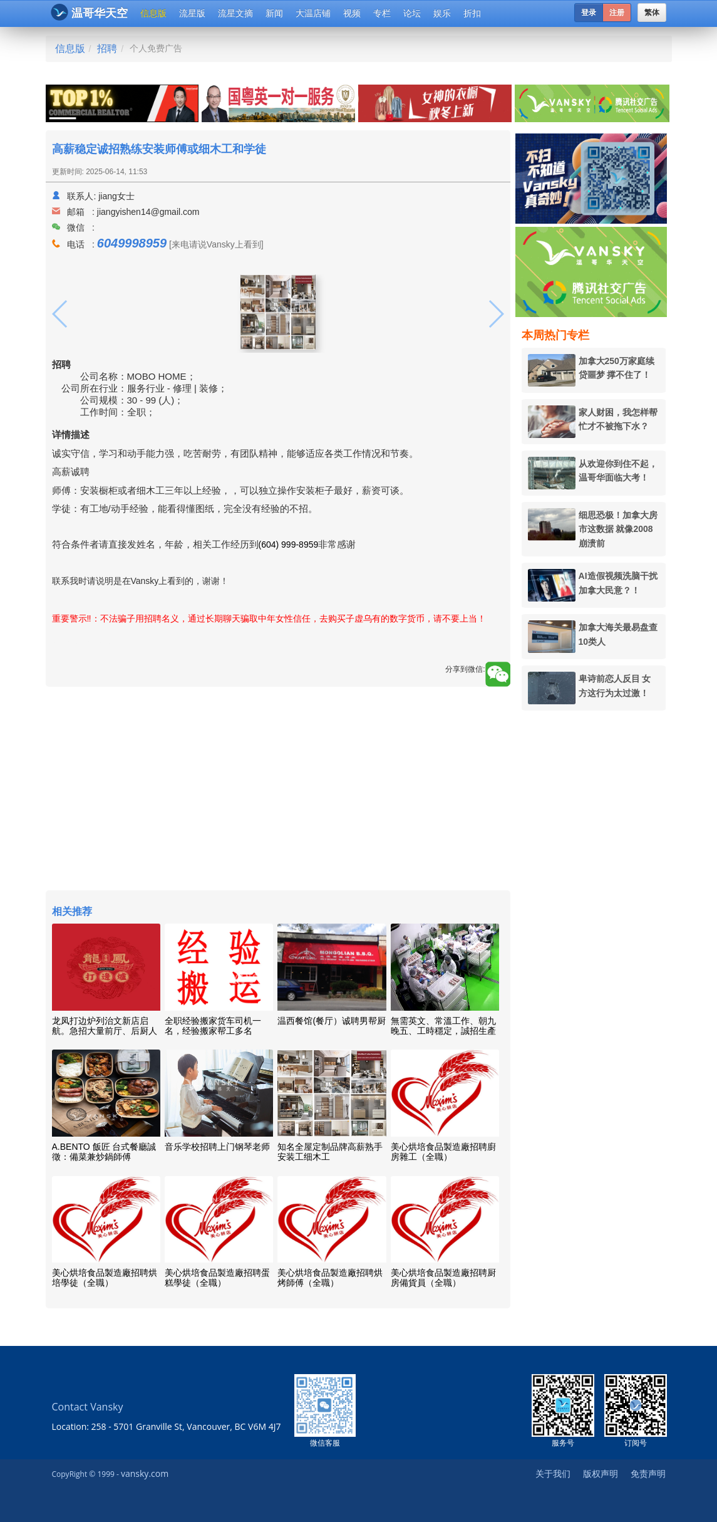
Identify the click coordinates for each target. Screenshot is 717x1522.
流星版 (192, 13)
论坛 (412, 13)
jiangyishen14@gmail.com (148, 212)
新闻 (274, 13)
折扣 (472, 13)
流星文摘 (235, 13)
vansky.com (144, 1473)
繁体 (651, 12)
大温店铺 (313, 13)
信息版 (153, 13)
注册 (616, 12)
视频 (352, 13)
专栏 (382, 13)
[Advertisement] (278, 790)
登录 (588, 12)
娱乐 (442, 13)
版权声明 (600, 1473)
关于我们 (552, 1473)
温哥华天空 (89, 12)
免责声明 (648, 1473)
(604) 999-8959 (289, 544)
